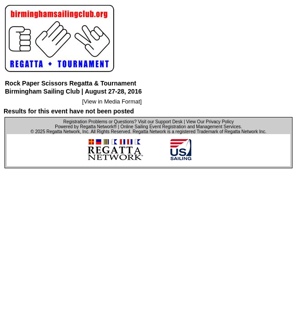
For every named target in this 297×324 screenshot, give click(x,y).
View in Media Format (112, 101)
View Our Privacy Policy (210, 121)
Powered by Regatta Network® (85, 126)
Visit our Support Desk (160, 121)
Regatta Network (63, 131)
